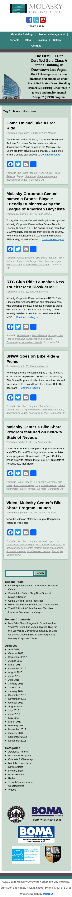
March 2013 (15, 721)
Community (12, 342)
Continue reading (52, 154)
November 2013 (17, 698)
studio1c (48, 893)
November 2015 (17, 668)
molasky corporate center (36, 264)
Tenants (14, 40)
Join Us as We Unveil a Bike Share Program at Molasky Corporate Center (32, 634)
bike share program (47, 176)
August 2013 (15, 706)
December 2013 (17, 695)
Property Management (52, 34)
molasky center (14, 264)
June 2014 (14, 687)
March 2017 (15, 664)
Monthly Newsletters (19, 763)
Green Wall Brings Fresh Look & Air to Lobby (33, 604)
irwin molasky (42, 544)
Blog (28, 40)
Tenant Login (36, 26)
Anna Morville (49, 133)
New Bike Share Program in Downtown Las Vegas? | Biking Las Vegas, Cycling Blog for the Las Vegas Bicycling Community (32, 627)
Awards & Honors (25, 257)
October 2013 (15, 702)
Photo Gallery (24, 335)
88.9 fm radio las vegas (45, 482)
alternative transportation (27, 339)
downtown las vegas (17, 179)
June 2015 (14, 676)
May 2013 (13, 717)
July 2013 (13, 710)
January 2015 (15, 683)
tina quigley (57, 551)
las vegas (56, 261)
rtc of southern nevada (30, 342)
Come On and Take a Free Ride (25, 600)
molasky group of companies (48, 548)
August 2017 (15, 660)
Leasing (42, 40)
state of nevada (27, 489)
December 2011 (17, 740)
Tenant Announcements (21, 782)
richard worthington (16, 551)
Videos (42, 541)
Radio (20, 482)
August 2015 (15, 672)
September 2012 (17, 736)
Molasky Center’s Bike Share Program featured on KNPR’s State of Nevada (34, 432)
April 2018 (14, 649)
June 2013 (14, 714)
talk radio (41, 489)
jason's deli (34, 413)
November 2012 (17, 729)
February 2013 (16, 725)
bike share (30, 176)
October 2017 (15, 653)
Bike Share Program (27, 173)
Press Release (39, 335)
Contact (36, 45)
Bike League (31, 261)
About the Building (21, 34)
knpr (38, 485)
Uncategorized (55, 335)
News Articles (46, 173)
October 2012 (15, 733)
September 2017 (17, 657)
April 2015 (14, 679)
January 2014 (15, 691)
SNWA (44, 413)
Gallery (57, 40)
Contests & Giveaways (20, 759)
